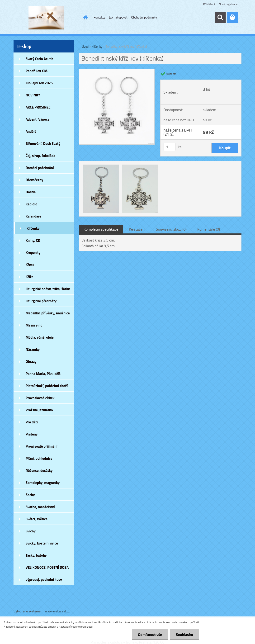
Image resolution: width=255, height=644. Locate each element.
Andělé (31, 131)
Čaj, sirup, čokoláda (40, 155)
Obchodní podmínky (144, 17)
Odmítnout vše (150, 634)
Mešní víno (34, 325)
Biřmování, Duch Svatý (43, 143)
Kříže (29, 276)
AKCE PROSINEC (38, 107)
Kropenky (33, 252)
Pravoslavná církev (40, 398)
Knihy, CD (33, 240)
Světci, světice (36, 519)
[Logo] (46, 17)
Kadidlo (31, 204)
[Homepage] (85, 17)
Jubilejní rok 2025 (39, 83)
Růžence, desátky (39, 470)
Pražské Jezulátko (39, 410)
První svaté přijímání (41, 446)
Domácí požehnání (40, 167)
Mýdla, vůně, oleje (40, 337)
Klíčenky (33, 228)
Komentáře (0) (208, 229)
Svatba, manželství (40, 507)
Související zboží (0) (171, 229)
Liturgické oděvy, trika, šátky (48, 289)
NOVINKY (33, 95)
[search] (220, 17)
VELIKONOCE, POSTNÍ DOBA (47, 567)
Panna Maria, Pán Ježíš (43, 373)
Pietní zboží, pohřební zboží (47, 385)
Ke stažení (137, 229)
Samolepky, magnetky (43, 482)
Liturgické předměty (41, 301)
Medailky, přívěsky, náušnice (48, 313)
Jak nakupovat (118, 17)
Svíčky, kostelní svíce (42, 543)
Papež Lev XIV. (37, 71)
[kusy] (169, 147)
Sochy (30, 494)
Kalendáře (33, 216)
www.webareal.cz (57, 611)
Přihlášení (209, 4)
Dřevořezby (34, 180)
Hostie (31, 192)
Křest (30, 264)
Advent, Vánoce (37, 119)
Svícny (31, 531)
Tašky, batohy (36, 555)
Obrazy (31, 361)
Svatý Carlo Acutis (39, 59)
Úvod (85, 46)
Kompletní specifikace (101, 229)
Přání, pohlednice (39, 458)
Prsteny (32, 434)
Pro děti (32, 422)
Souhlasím (184, 634)
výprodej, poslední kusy (44, 579)
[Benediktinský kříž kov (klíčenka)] (116, 71)
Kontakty (99, 17)
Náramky (33, 349)
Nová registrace (228, 4)
